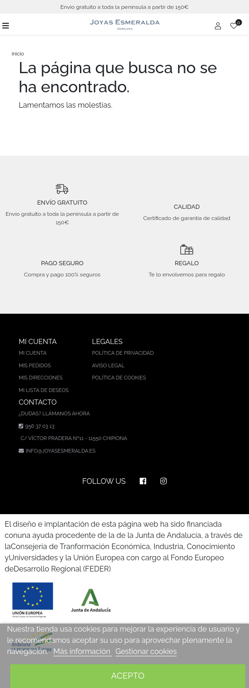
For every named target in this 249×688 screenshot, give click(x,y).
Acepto (127, 676)
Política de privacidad (123, 353)
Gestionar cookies (146, 651)
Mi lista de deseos (44, 390)
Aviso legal (108, 366)
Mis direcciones (41, 378)
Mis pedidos (35, 366)
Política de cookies (119, 378)
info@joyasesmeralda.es (60, 451)
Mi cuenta (33, 353)
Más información (82, 651)
